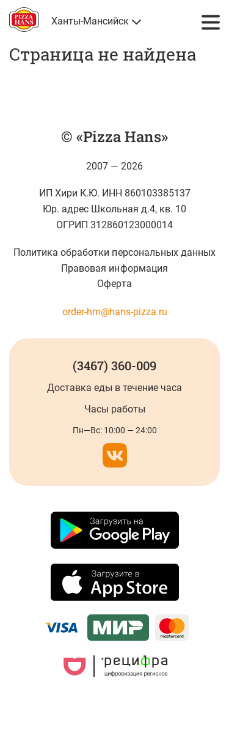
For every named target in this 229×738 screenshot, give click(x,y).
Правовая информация (114, 268)
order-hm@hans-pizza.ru (114, 312)
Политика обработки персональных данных (114, 252)
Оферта (114, 283)
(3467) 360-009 (114, 365)
